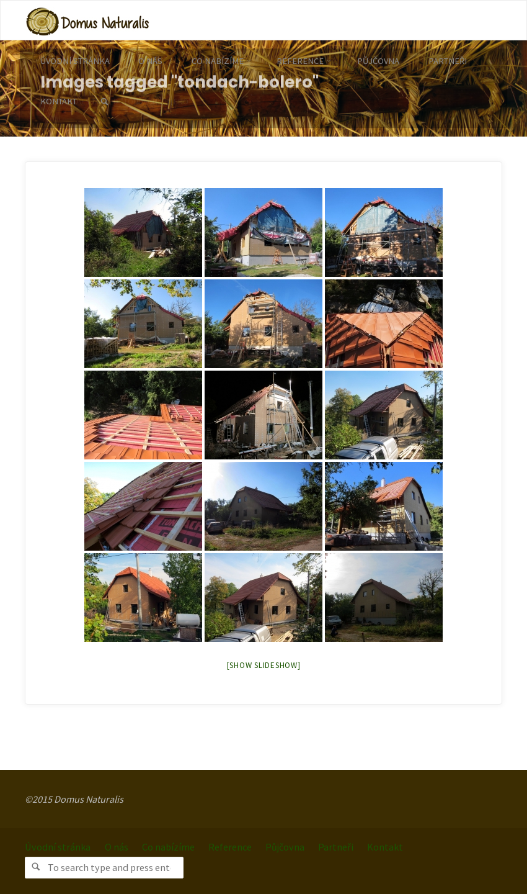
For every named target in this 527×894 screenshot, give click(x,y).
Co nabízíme (168, 847)
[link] (104, 102)
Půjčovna (284, 847)
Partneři (335, 847)
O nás (116, 847)
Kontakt (385, 847)
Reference (230, 847)
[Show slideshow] (264, 665)
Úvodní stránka (58, 847)
